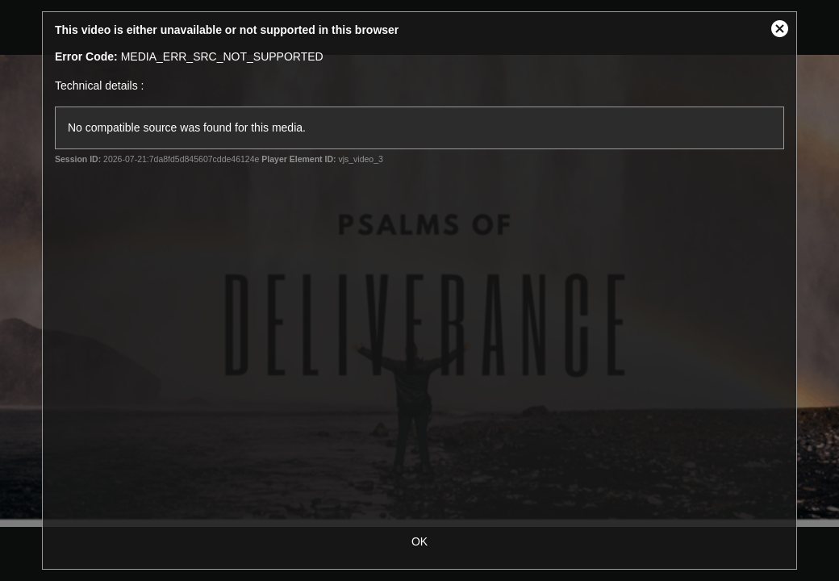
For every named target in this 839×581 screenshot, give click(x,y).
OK (419, 541)
